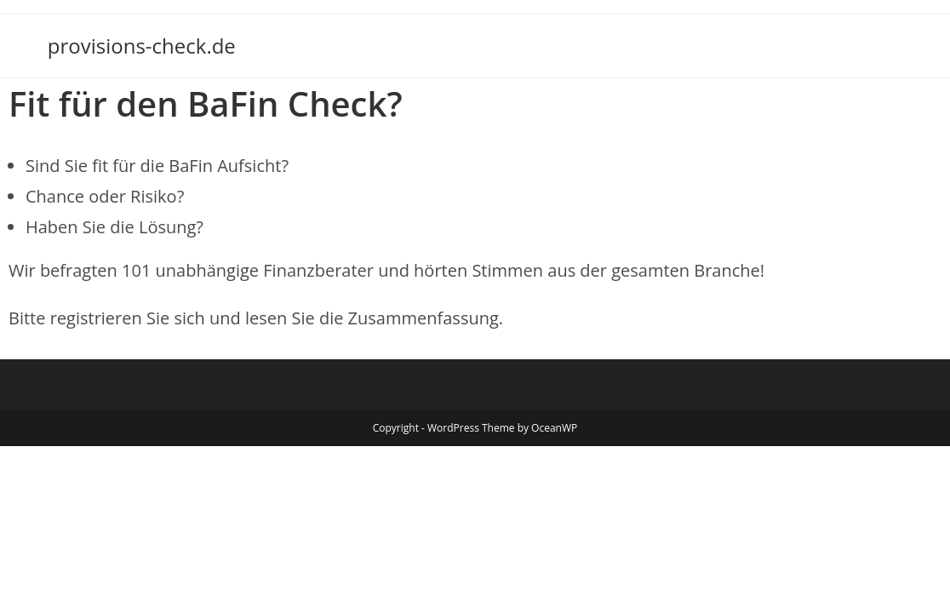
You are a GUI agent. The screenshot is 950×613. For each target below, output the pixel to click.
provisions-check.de (142, 46)
